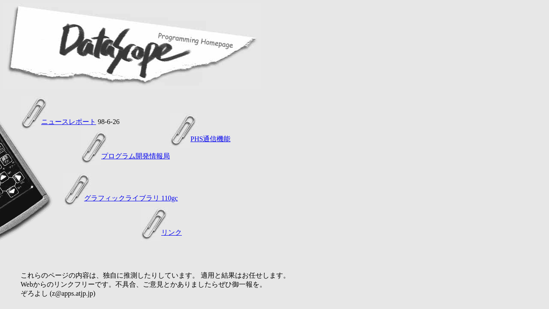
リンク (171, 232)
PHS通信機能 (210, 138)
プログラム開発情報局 (135, 156)
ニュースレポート (68, 121)
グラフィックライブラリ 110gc (131, 198)
